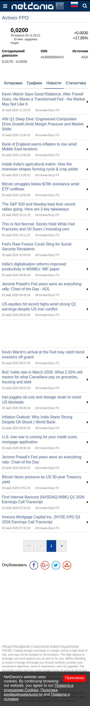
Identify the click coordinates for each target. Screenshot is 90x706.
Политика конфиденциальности (31, 692)
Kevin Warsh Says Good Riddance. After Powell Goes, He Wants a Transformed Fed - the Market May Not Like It (43, 99)
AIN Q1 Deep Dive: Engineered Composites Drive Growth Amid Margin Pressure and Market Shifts (43, 124)
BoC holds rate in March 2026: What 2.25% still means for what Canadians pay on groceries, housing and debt (42, 377)
